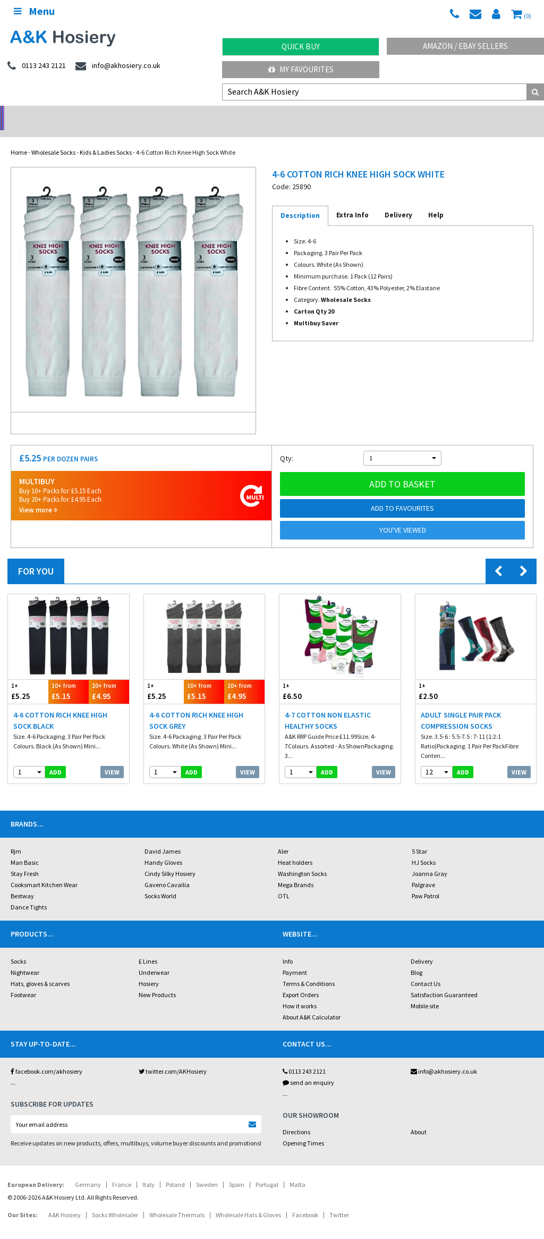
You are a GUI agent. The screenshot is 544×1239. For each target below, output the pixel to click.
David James (162, 837)
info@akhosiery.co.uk (444, 1057)
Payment (295, 959)
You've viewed (402, 516)
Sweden (207, 1171)
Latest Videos (476, 114)
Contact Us (425, 970)
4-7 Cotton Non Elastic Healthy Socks (328, 706)
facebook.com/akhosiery (46, 1057)
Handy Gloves (163, 849)
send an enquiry (308, 1069)
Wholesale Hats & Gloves (248, 1201)
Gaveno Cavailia (167, 871)
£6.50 (310, 677)
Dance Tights (29, 893)
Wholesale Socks (53, 138)
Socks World (160, 882)
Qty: (286, 444)
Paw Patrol (425, 882)
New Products (157, 981)
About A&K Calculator (312, 1003)
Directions (296, 1118)
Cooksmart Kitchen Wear (44, 871)
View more (38, 496)
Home (19, 138)
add (55, 758)
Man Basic (25, 849)
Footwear (23, 981)
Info (288, 947)
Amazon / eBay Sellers (465, 46)
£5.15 (69, 677)
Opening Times (303, 1129)
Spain (236, 1171)
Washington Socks (302, 860)
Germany (88, 1171)
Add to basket (402, 470)
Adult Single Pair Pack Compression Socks (461, 706)
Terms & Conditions (309, 970)
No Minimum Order (68, 114)
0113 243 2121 (304, 1057)
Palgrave (423, 871)
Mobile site (425, 992)
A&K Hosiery (64, 1201)
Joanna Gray (429, 860)
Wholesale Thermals (177, 1201)
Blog (416, 959)
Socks (18, 947)
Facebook (305, 1201)
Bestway (22, 882)
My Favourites (301, 69)
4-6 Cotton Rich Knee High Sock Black (60, 706)
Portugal (267, 1171)
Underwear (154, 959)
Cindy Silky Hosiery (170, 860)
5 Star (419, 837)
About (419, 1118)
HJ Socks (424, 849)
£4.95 (109, 677)
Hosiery (149, 970)
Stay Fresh (25, 860)
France (121, 1171)
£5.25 (28, 677)
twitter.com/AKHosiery (173, 1057)
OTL (284, 882)
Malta (297, 1171)
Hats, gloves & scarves (40, 970)
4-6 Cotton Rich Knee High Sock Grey (196, 706)
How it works (300, 992)
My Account (204, 114)
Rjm (16, 837)
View (112, 758)
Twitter (339, 1201)
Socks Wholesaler (115, 1201)
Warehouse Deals (340, 114)
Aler (283, 837)
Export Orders (301, 981)
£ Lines (148, 947)
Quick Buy (301, 46)
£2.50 (446, 677)
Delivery (422, 947)
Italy (148, 1171)
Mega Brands (295, 871)
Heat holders (295, 849)
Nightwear (25, 959)
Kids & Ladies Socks (106, 138)
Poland (175, 1171)
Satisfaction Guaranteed (444, 981)
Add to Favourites (402, 494)
